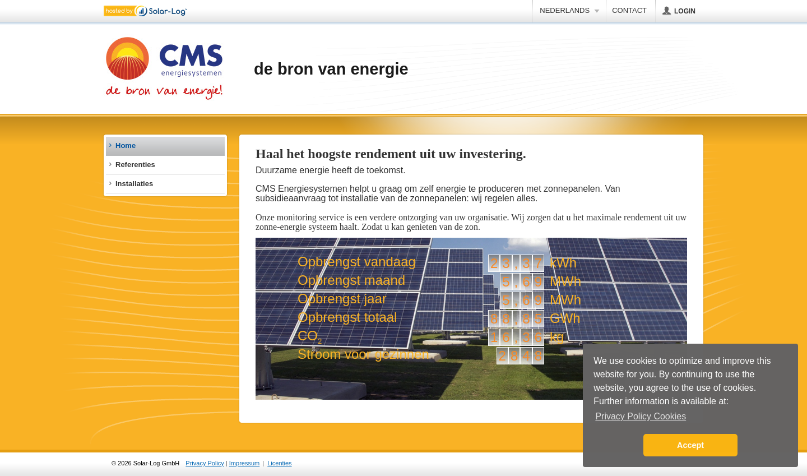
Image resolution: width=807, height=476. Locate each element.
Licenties (279, 463)
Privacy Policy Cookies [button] (640, 416)
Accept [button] (690, 445)
